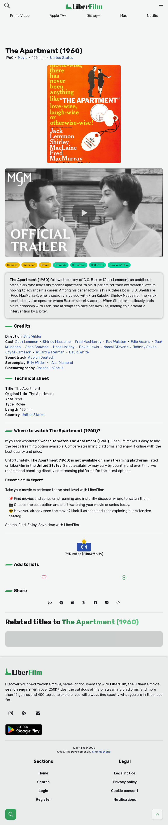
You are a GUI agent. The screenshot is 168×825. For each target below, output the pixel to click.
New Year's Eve (119, 265)
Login (43, 791)
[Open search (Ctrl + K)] (10, 814)
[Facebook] (95, 603)
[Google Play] (24, 713)
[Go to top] (157, 814)
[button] (7, 5)
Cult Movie (97, 265)
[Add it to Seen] (124, 577)
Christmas (78, 265)
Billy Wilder (32, 336)
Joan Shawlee (37, 347)
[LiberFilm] (84, 5)
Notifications (125, 799)
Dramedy (60, 265)
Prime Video (20, 16)
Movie (22, 58)
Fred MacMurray (88, 342)
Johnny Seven (145, 347)
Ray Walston (116, 342)
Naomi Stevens (115, 347)
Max (123, 16)
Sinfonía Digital (101, 751)
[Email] (106, 603)
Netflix (152, 16)
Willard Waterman (50, 352)
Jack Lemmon (26, 342)
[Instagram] (10, 713)
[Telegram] (61, 603)
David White (79, 352)
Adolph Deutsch (41, 357)
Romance (29, 265)
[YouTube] (84, 213)
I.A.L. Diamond (61, 363)
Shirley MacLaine (57, 342)
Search (43, 782)
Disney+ (93, 16)
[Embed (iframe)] (118, 603)
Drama (45, 265)
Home (43, 773)
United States (61, 58)
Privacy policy (125, 782)
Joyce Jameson (18, 352)
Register (43, 799)
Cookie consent (124, 791)
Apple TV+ (58, 16)
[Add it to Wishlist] (44, 577)
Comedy (12, 265)
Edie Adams (140, 342)
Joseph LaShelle (50, 368)
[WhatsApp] (50, 603)
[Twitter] (84, 603)
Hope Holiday (64, 347)
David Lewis (89, 347)
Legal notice (124, 773)
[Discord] (72, 603)
